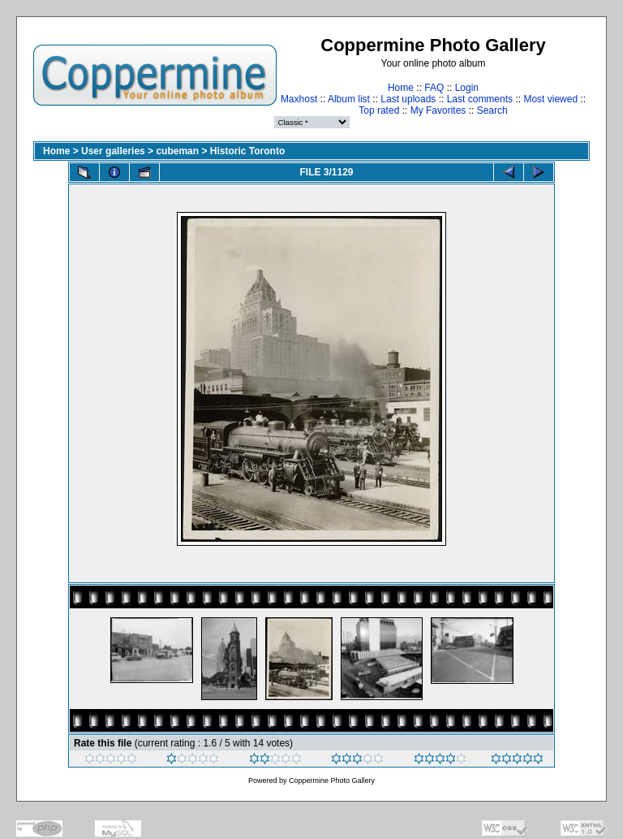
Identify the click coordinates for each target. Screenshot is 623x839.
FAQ (434, 87)
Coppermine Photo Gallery (332, 780)
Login (467, 87)
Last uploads (408, 99)
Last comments (480, 99)
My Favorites (438, 110)
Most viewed (550, 99)
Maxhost (299, 99)
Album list (349, 99)
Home (401, 87)
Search (492, 110)
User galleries (113, 151)
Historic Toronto (247, 151)
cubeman (177, 151)
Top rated (379, 110)
